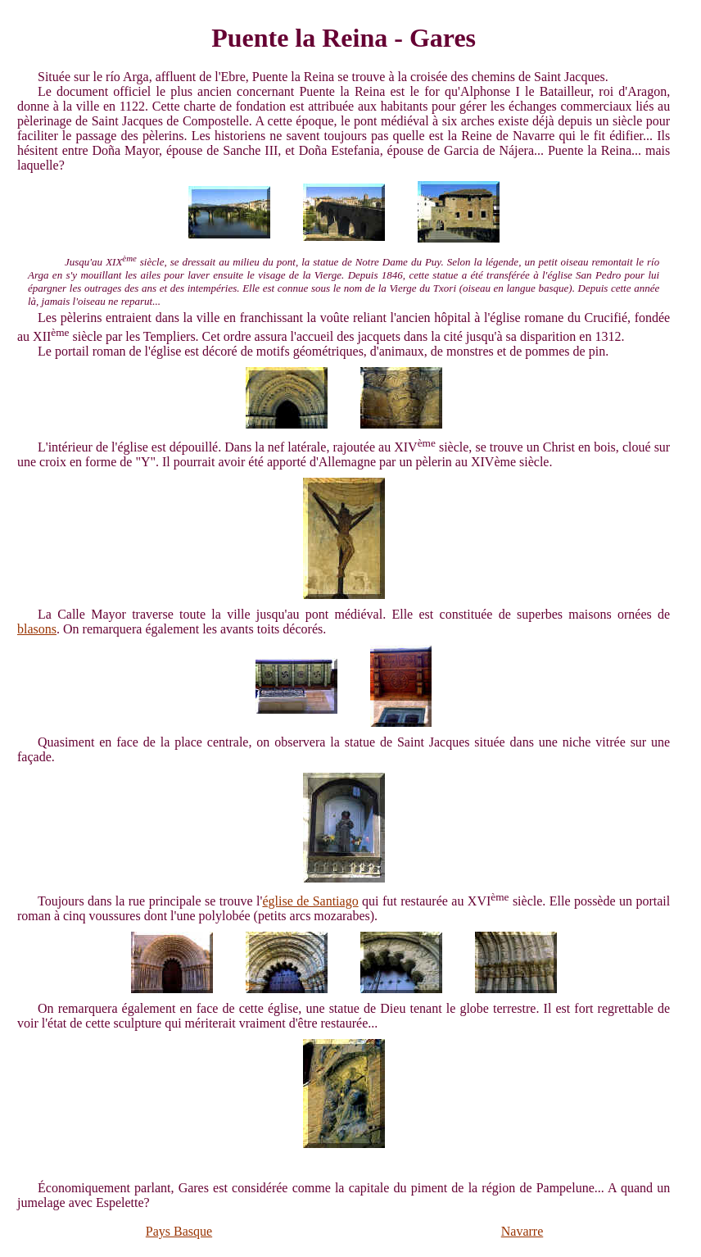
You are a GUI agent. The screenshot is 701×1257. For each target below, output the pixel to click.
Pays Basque (179, 1231)
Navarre (522, 1231)
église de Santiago (310, 901)
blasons (37, 629)
